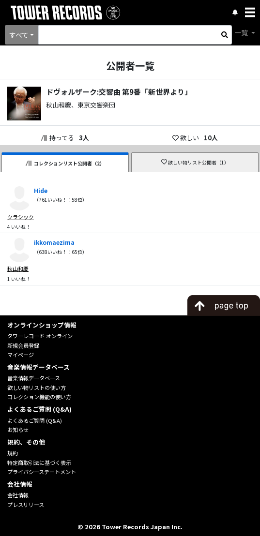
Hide (40, 190)
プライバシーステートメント (41, 472)
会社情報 (18, 495)
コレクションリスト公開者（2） (65, 163)
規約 (12, 453)
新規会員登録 (23, 345)
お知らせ (18, 429)
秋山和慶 (18, 268)
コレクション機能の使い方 (39, 397)
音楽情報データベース (33, 378)
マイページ (20, 354)
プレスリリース (25, 504)
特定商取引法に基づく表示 (39, 462)
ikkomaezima (54, 242)
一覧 (241, 32)
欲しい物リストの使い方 (36, 387)
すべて (19, 35)
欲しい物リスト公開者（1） (195, 162)
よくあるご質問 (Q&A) (34, 420)
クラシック (20, 217)
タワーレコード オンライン (40, 336)
